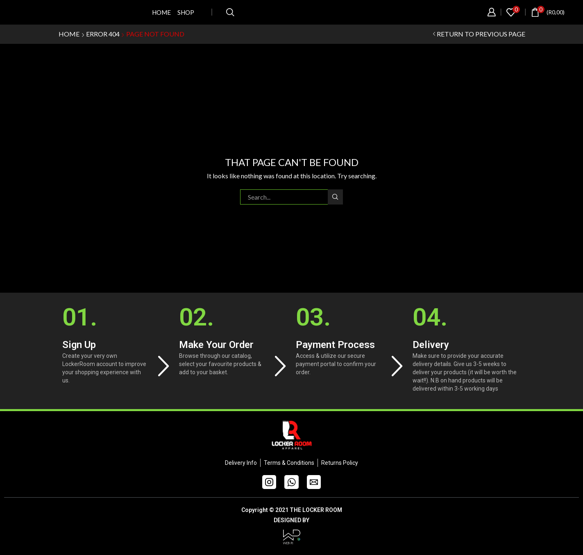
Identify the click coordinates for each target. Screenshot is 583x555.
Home (161, 12)
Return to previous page (481, 34)
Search (335, 197)
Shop (185, 12)
